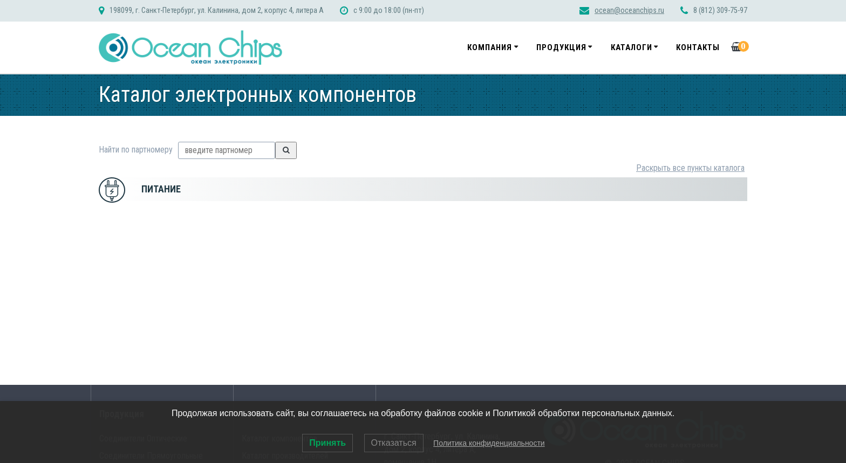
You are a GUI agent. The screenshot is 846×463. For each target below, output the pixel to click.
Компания (489, 47)
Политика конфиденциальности (489, 443)
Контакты (698, 47)
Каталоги (631, 47)
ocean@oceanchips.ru (629, 10)
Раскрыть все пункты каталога (690, 168)
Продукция (561, 47)
